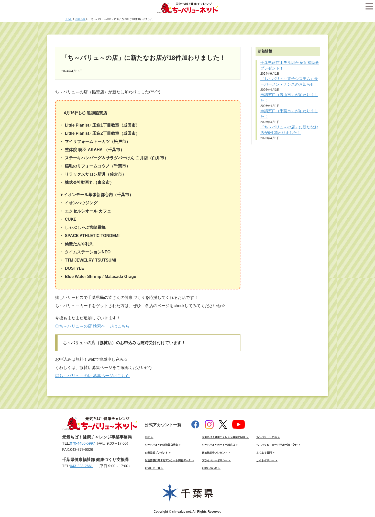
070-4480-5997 (82, 443)
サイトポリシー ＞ (267, 460)
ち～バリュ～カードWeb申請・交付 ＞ (278, 444)
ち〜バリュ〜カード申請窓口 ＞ (220, 444)
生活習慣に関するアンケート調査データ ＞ (169, 460)
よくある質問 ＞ (265, 452)
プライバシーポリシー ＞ (216, 460)
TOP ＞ (149, 437)
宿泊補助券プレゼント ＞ (216, 452)
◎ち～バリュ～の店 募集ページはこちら (92, 376)
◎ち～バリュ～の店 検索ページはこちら (92, 326)
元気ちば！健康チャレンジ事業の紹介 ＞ (225, 437)
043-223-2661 (81, 466)
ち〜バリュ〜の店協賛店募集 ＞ (163, 444)
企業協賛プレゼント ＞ (158, 452)
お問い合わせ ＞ (211, 468)
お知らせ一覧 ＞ (154, 468)
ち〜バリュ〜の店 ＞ (268, 437)
